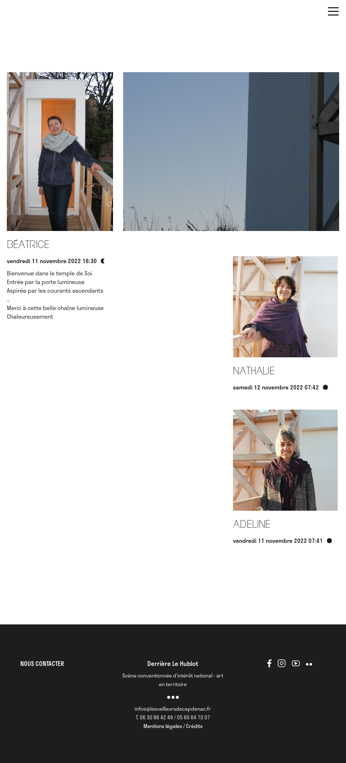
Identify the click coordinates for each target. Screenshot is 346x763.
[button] (333, 12)
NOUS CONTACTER (42, 663)
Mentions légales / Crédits (173, 726)
